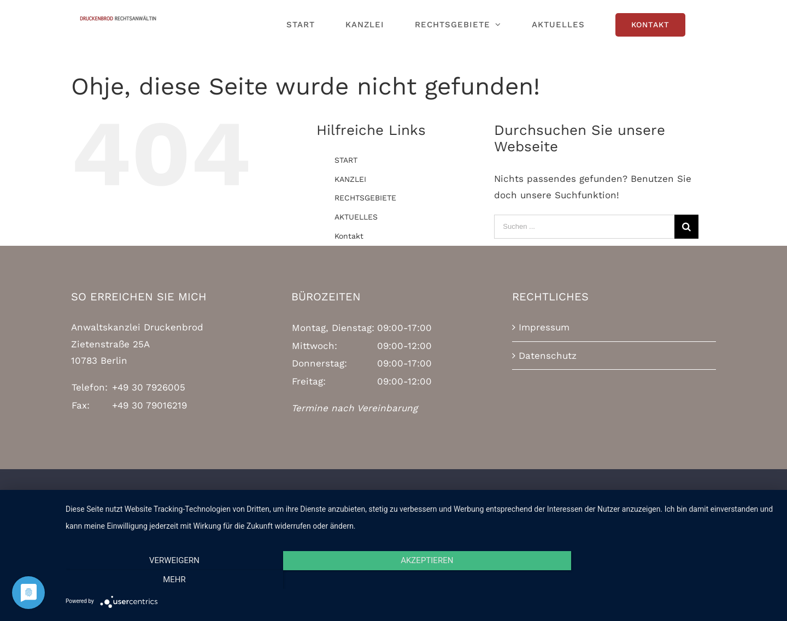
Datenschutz (548, 355)
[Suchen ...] (584, 227)
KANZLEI (350, 179)
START (345, 160)
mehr (669, 579)
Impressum (544, 327)
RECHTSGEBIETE (365, 197)
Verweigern (172, 579)
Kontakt (348, 236)
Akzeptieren (421, 579)
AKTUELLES (356, 216)
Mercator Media (537, 504)
